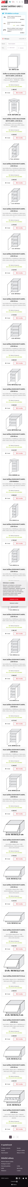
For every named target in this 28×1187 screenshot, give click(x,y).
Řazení (3, 43)
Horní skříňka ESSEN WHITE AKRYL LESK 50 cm (14, 300)
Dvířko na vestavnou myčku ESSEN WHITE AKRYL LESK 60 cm (14, 74)
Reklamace (3, 1170)
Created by (14, 1181)
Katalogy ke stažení (5, 1163)
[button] (16, 43)
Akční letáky (19, 1168)
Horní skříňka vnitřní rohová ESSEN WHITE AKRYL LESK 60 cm (14, 120)
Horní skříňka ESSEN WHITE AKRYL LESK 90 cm (14, 795)
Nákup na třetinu (21, 1152)
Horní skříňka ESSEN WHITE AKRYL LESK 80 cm (14, 435)
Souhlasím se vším (14, 599)
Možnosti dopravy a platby (7, 1161)
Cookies (19, 1170)
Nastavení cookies (14, 603)
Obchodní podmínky (5, 1166)
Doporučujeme (4, 1152)
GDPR (2, 1168)
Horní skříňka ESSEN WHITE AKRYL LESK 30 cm (14, 165)
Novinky (19, 1148)
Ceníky (18, 1166)
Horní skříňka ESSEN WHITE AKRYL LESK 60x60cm (14, 480)
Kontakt (3, 1150)
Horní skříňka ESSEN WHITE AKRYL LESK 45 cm (14, 255)
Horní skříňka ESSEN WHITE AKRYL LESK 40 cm (14, 210)
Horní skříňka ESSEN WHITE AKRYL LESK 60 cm (14, 345)
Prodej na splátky (21, 1150)
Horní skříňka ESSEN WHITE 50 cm (14, 976)
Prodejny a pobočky (5, 1148)
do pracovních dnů (14, 86)
